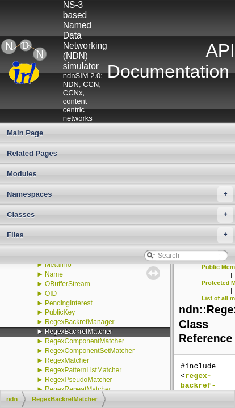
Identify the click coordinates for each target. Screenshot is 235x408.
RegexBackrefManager (80, 322)
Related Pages (32, 153)
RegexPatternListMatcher (83, 370)
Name (54, 274)
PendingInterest (69, 303)
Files (120, 235)
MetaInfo (58, 265)
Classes (120, 215)
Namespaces (120, 194)
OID (51, 294)
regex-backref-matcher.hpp (205, 386)
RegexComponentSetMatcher (90, 351)
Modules (22, 173)
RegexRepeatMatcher (78, 389)
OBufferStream (67, 284)
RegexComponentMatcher (84, 341)
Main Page (25, 133)
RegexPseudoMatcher (78, 380)
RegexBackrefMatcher (78, 331)
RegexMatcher (67, 360)
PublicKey (60, 312)
